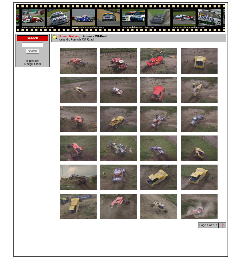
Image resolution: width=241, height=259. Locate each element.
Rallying (74, 36)
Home (63, 36)
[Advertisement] (121, 242)
